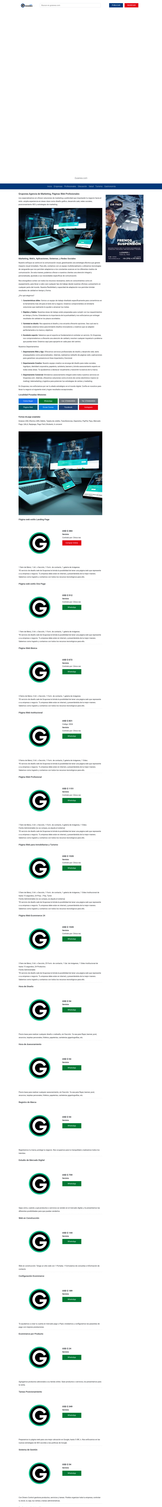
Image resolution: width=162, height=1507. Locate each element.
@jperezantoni (95, 1497)
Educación (82, 65)
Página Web (28, 286)
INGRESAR (131, 5)
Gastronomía (110, 65)
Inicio (49, 65)
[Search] (70, 5)
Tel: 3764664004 (88, 279)
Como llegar (28, 279)
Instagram (88, 286)
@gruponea (82, 1497)
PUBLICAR (116, 5)
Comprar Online (72, 421)
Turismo (99, 65)
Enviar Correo (48, 286)
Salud (91, 65)
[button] (16, 31)
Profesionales (70, 65)
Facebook (68, 286)
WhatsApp (48, 279)
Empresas (58, 65)
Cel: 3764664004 (68, 279)
